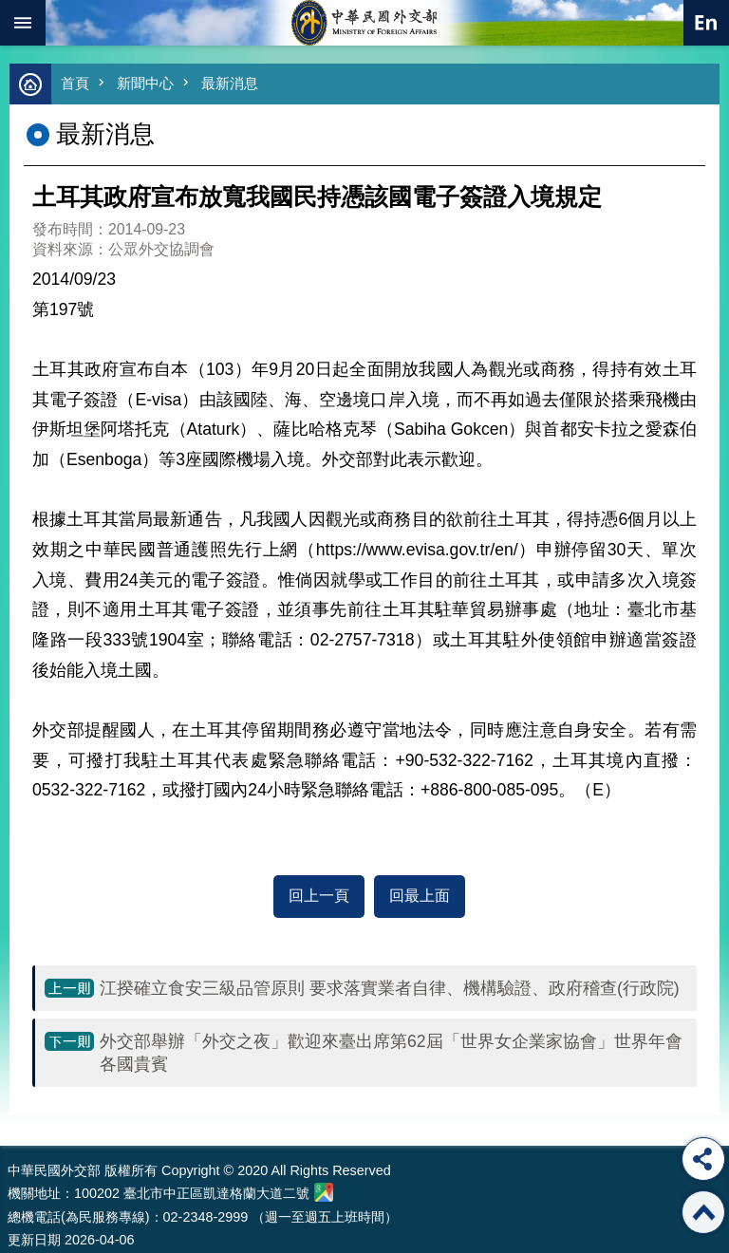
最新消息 (229, 83)
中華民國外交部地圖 (323, 1192)
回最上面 (419, 896)
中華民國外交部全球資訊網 (364, 23)
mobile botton (23, 23)
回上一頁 (319, 896)
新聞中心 (145, 83)
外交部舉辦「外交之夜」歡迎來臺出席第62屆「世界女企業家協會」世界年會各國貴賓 (391, 1053)
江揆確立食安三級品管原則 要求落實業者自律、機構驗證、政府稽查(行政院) (390, 988)
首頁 (75, 83)
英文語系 (706, 23)
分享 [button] (703, 1159)
